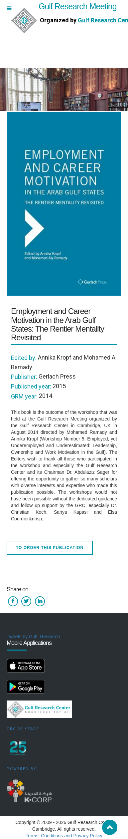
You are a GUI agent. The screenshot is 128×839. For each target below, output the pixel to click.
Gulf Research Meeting (64, 6)
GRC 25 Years (23, 729)
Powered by (22, 769)
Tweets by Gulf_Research (33, 636)
